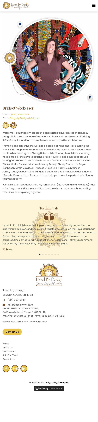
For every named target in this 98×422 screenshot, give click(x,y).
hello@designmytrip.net (21, 304)
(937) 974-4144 (19, 114)
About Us (8, 347)
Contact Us (9, 359)
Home (6, 343)
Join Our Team (10, 355)
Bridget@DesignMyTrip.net (24, 118)
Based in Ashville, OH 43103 (18, 295)
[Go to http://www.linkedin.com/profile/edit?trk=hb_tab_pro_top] (23, 368)
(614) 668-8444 (17, 300)
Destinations (9, 351)
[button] (39, 254)
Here (44, 321)
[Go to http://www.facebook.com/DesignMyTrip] (6, 368)
